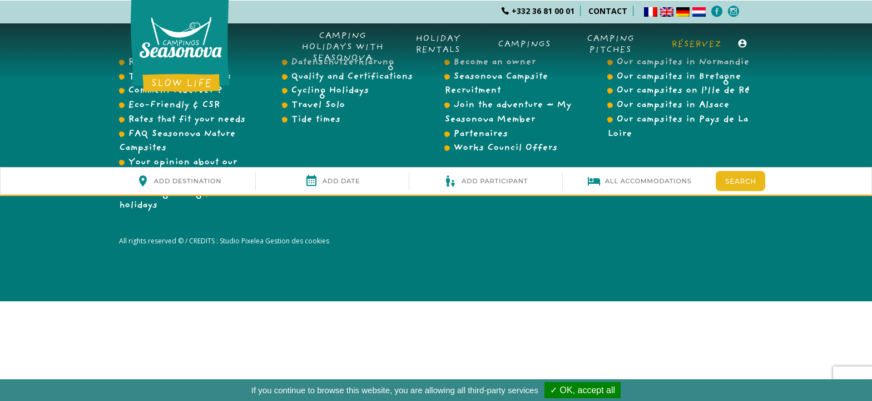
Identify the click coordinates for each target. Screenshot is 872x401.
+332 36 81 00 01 (537, 11)
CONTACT (607, 11)
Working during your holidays (172, 198)
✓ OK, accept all (582, 390)
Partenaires (480, 135)
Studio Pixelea (242, 241)
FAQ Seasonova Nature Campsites (177, 142)
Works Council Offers (505, 148)
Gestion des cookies (296, 241)
